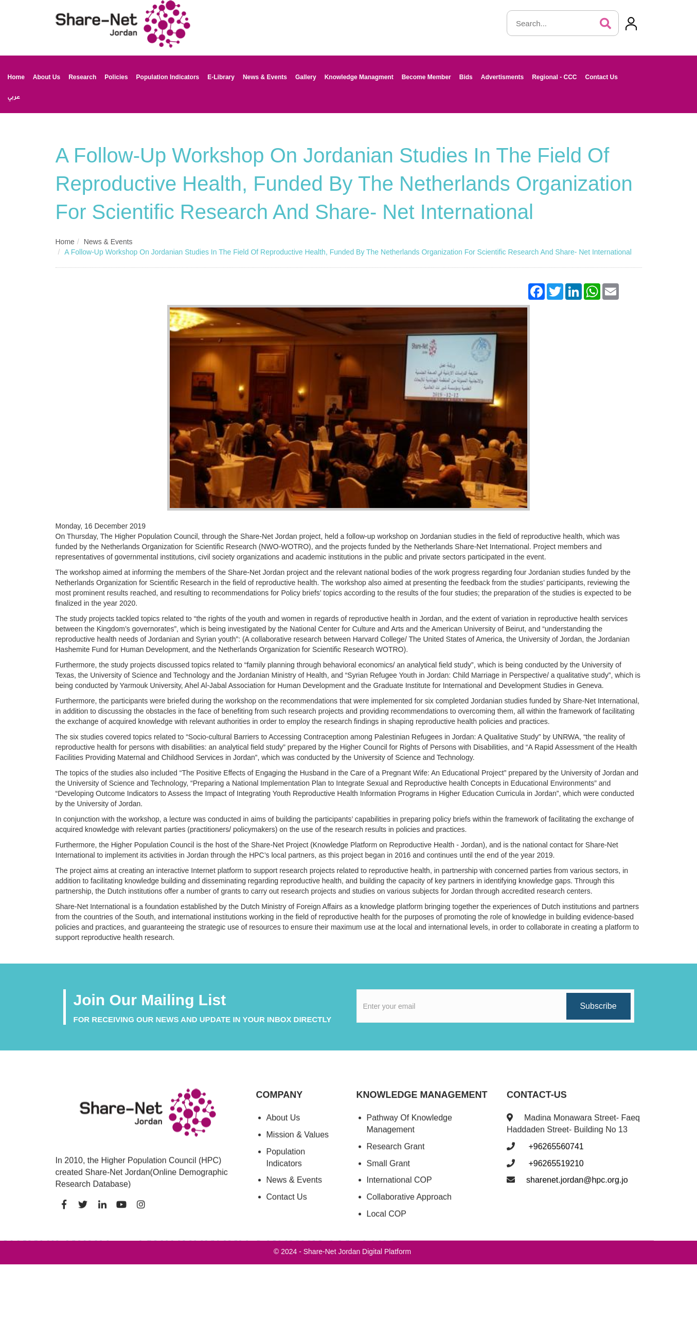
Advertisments (502, 77)
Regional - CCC (554, 77)
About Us (46, 77)
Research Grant (396, 1156)
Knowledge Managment (359, 77)
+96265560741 (555, 1156)
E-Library (221, 77)
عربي (14, 98)
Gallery (305, 77)
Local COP (386, 1224)
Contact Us (601, 77)
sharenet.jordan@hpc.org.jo (577, 1190)
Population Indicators (168, 77)
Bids (466, 77)
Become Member (426, 77)
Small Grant (388, 1173)
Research (82, 77)
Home (16, 77)
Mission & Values (297, 1144)
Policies (116, 77)
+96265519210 (555, 1173)
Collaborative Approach (409, 1207)
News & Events (265, 77)
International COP (399, 1190)
